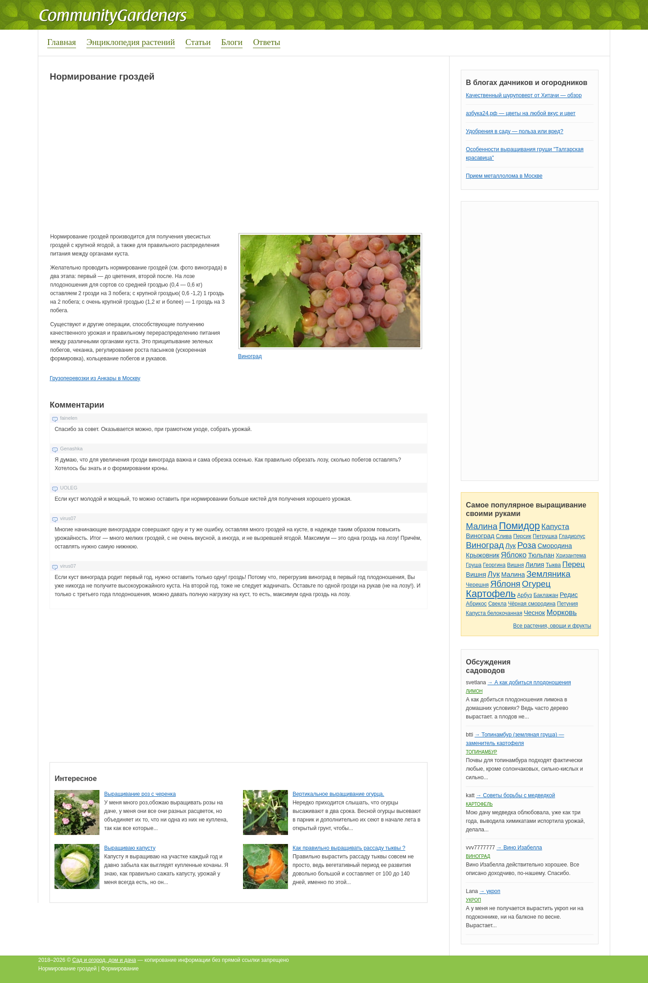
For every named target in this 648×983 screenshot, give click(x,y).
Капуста (555, 526)
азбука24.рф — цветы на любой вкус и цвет (521, 113)
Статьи (198, 42)
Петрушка (545, 536)
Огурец (536, 583)
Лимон (474, 691)
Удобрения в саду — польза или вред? (514, 131)
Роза (526, 545)
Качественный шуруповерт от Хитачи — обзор (523, 95)
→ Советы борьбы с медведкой (515, 795)
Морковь (561, 612)
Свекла (497, 604)
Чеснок (534, 612)
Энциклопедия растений (130, 42)
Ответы (266, 42)
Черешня (477, 585)
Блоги (232, 42)
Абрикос (476, 604)
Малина (481, 526)
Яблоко (513, 555)
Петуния (567, 604)
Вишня (515, 565)
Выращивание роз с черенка (140, 794)
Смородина (555, 545)
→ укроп (489, 891)
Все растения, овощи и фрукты (552, 626)
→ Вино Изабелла (519, 847)
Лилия (535, 564)
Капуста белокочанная (494, 613)
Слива (504, 536)
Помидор (519, 525)
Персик (522, 536)
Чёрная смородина (532, 604)
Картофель (491, 593)
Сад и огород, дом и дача (104, 960)
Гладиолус (572, 536)
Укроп (473, 900)
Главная (61, 42)
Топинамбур (481, 752)
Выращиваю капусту (129, 848)
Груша (474, 565)
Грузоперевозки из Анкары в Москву (95, 378)
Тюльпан (541, 555)
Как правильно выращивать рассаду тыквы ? (348, 848)
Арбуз (524, 595)
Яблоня (505, 583)
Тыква (553, 565)
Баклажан (545, 595)
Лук (510, 545)
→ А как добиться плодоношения (529, 682)
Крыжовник (482, 555)
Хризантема (571, 555)
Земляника (548, 574)
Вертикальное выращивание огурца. (338, 794)
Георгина (494, 565)
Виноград (250, 356)
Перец (573, 564)
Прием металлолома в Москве (504, 176)
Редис (569, 594)
